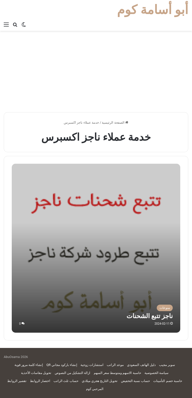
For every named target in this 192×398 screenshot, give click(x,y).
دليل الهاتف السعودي (141, 365)
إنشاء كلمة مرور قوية (28, 365)
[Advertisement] (96, 73)
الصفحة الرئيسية (115, 122)
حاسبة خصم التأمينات (167, 381)
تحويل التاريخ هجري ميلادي (100, 381)
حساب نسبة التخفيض (135, 381)
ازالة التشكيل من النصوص (72, 373)
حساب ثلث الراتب (66, 381)
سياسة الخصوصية (156, 373)
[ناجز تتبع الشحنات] (96, 248)
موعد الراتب (115, 365)
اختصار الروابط (40, 381)
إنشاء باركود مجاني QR (62, 365)
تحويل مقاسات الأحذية (36, 373)
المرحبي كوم (95, 389)
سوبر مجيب (167, 365)
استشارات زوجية (91, 365)
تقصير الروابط (16, 381)
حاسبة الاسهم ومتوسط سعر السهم (117, 373)
